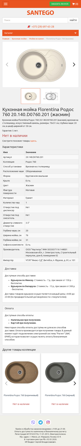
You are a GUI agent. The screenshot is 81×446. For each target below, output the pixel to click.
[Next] (73, 64)
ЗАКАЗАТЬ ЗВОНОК (59, 4)
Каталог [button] (42, 33)
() (75, 4)
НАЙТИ (73, 20)
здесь (33, 141)
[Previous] (7, 64)
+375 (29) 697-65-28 (43, 26)
